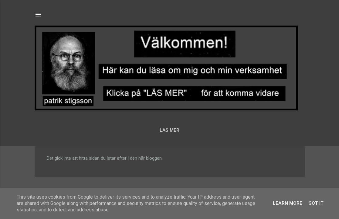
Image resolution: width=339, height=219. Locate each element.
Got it (316, 203)
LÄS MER (169, 130)
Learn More (287, 203)
